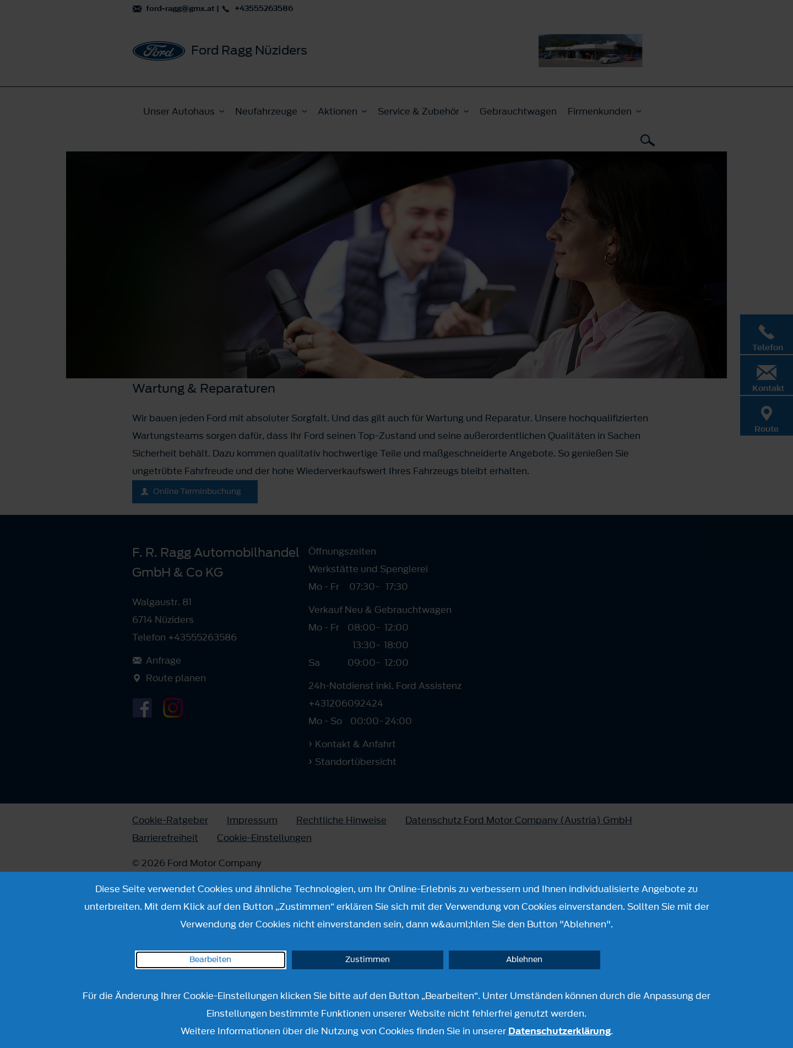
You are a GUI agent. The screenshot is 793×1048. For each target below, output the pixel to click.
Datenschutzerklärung (559, 1031)
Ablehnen (524, 959)
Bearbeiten (210, 959)
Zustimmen (367, 959)
